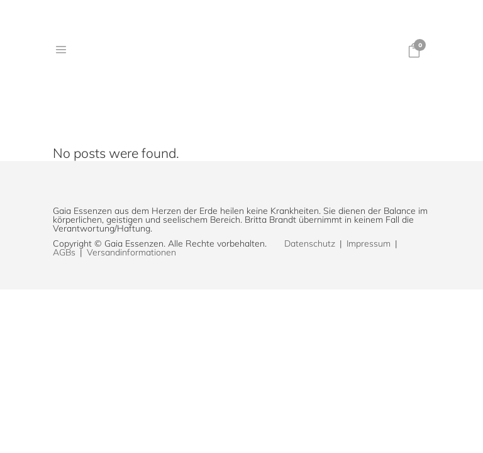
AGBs (64, 252)
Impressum (369, 243)
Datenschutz (309, 243)
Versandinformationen (131, 252)
